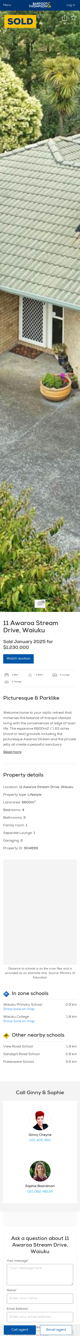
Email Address (17, 1309)
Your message (17, 1261)
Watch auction (18, 659)
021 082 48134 (40, 1192)
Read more (12, 752)
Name (11, 1290)
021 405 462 (40, 1140)
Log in (71, 5)
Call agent (20, 1330)
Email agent (56, 1330)
